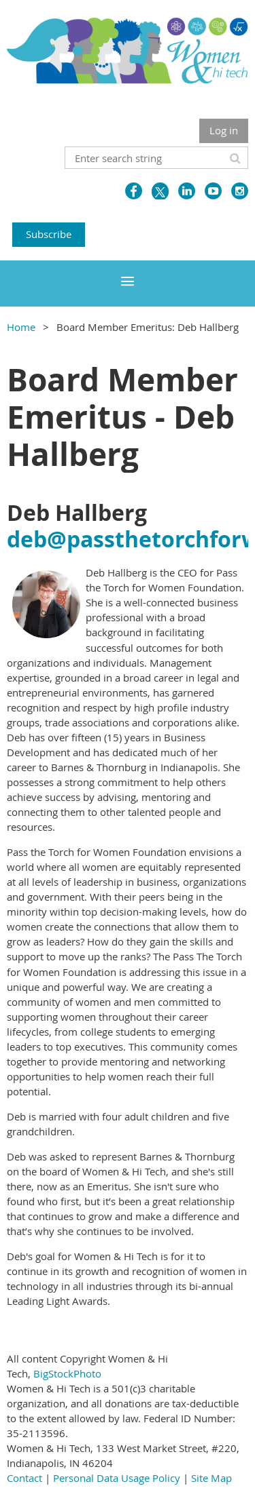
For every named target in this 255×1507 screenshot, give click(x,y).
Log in (223, 130)
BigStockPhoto (67, 1373)
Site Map (211, 1478)
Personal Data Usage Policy (116, 1478)
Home (21, 327)
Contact (24, 1478)
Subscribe (48, 234)
